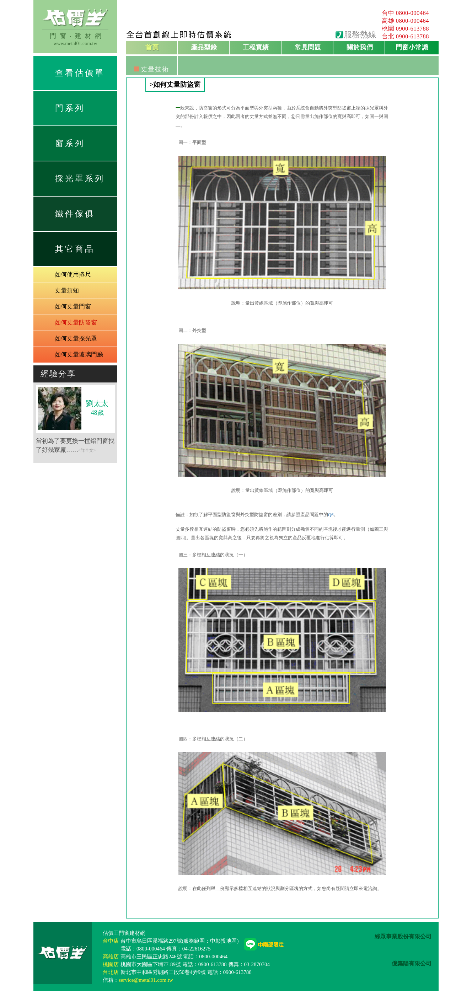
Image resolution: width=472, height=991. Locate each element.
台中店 (111, 941)
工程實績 (256, 47)
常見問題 (308, 47)
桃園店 (111, 964)
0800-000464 (412, 13)
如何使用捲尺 (73, 274)
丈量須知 (67, 290)
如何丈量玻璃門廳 (79, 354)
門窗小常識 (412, 47)
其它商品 (75, 249)
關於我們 (360, 47)
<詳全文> (87, 450)
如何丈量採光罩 (76, 338)
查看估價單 (80, 73)
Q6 (331, 514)
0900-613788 (412, 28)
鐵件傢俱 (75, 213)
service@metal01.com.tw (146, 980)
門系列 (70, 108)
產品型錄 (204, 47)
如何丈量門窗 (73, 306)
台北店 (111, 972)
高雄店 (111, 956)
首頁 (152, 47)
